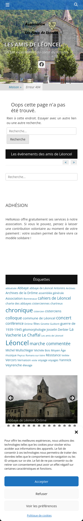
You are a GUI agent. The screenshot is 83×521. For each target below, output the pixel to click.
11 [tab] (59, 426)
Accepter (41, 481)
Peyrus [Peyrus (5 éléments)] (21, 355)
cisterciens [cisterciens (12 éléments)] (53, 311)
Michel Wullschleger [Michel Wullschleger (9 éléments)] (19, 350)
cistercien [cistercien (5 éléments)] (39, 311)
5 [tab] (29, 426)
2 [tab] (13, 426)
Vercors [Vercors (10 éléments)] (11, 360)
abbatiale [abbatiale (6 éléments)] (11, 288)
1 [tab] (8, 426)
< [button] (11, 398)
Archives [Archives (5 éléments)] (70, 288)
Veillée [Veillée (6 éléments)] (65, 355)
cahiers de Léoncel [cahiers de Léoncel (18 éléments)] (54, 298)
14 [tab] (74, 426)
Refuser (42, 493)
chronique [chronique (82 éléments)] (19, 310)
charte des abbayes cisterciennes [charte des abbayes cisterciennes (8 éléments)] (28, 303)
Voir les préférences (41, 506)
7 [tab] (39, 426)
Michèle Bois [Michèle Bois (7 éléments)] (42, 350)
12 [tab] (64, 426)
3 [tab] (18, 426)
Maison (15, 87)
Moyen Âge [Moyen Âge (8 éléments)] (58, 350)
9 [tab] (49, 426)
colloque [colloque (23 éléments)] (14, 318)
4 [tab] (24, 426)
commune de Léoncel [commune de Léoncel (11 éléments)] (39, 318)
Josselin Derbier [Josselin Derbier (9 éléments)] (58, 329)
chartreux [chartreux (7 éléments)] (56, 303)
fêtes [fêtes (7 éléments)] (36, 324)
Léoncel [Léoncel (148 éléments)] (17, 342)
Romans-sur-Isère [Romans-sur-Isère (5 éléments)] (35, 355)
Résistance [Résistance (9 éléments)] (53, 355)
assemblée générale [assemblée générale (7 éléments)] (51, 293)
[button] (76, 432)
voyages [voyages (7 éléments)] (53, 360)
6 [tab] (34, 426)
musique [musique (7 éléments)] (11, 355)
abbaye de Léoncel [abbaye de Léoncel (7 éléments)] (41, 288)
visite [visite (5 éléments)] (34, 360)
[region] (41, 399)
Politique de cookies (39, 515)
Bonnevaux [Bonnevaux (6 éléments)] (30, 298)
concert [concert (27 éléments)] (63, 318)
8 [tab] (44, 426)
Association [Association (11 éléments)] (14, 298)
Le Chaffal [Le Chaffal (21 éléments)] (31, 335)
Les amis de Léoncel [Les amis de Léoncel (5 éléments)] (52, 335)
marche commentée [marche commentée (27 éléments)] (50, 344)
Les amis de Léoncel (33, 44)
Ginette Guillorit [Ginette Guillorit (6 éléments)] (50, 323)
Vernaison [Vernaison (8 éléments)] (24, 360)
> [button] (72, 398)
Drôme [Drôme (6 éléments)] (28, 323)
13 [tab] (69, 426)
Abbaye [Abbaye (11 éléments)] (23, 288)
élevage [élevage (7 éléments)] (27, 365)
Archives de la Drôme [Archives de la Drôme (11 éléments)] (22, 293)
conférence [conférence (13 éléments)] (15, 323)
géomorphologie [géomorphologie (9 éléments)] (34, 329)
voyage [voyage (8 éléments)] (42, 360)
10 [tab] (54, 426)
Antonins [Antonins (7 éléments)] (59, 288)
